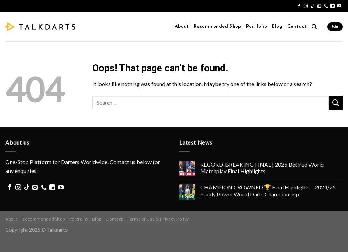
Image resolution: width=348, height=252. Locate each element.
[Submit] (336, 102)
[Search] (314, 26)
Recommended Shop (217, 26)
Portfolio (256, 26)
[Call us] (326, 6)
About (182, 26)
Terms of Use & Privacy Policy (158, 219)
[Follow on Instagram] (306, 6)
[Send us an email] (319, 6)
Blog (277, 26)
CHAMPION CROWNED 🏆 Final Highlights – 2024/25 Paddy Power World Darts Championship (268, 190)
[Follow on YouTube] (339, 6)
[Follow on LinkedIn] (332, 6)
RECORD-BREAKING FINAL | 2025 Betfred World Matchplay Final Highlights (262, 167)
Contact (297, 26)
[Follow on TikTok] (313, 6)
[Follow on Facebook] (299, 6)
